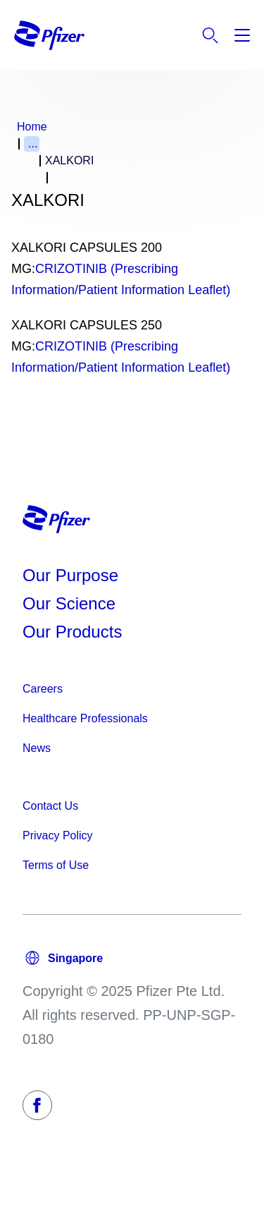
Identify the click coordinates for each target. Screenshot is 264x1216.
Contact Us (50, 806)
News (37, 748)
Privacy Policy (58, 835)
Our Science (69, 603)
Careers (43, 689)
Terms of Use (56, 865)
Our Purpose (70, 575)
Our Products (72, 631)
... (32, 144)
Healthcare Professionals (85, 718)
